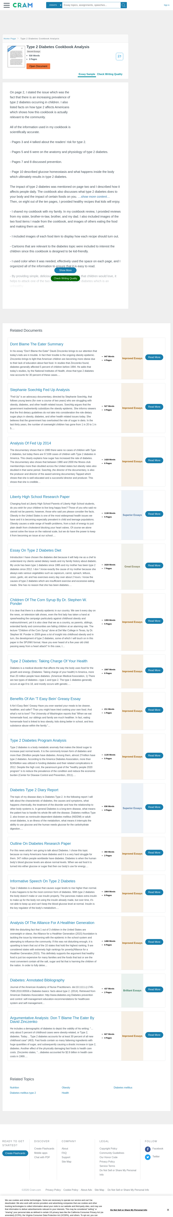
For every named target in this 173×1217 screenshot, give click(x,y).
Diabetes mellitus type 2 (23, 1093)
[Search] (124, 5)
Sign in (166, 5)
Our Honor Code (109, 1157)
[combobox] (54, 5)
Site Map (66, 1161)
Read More (154, 357)
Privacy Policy (107, 1161)
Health (65, 1093)
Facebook (157, 1148)
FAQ (64, 1153)
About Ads (87, 1185)
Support (66, 1157)
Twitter (155, 1156)
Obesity (66, 1087)
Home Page (10, 39)
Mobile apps (40, 1153)
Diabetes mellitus (123, 1087)
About (65, 1148)
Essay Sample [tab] (87, 74)
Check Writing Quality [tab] (109, 74)
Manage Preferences (111, 1170)
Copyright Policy (108, 1148)
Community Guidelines (112, 1153)
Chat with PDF (42, 1157)
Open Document (38, 66)
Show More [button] (65, 270)
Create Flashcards (15, 1153)
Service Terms (107, 1166)
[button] (7, 5)
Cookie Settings (116, 1185)
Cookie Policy (72, 1185)
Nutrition (14, 1087)
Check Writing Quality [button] (65, 278)
